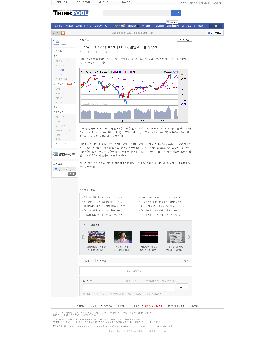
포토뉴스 (57, 106)
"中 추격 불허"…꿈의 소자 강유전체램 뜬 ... (105, 210)
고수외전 (146, 26)
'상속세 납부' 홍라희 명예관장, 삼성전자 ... (105, 197)
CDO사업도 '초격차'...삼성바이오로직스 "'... (105, 205)
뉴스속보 (57, 50)
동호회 (79, 26)
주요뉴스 (57, 55)
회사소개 (94, 306)
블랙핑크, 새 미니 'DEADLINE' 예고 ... (149, 249)
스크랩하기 (105, 260)
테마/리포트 (62, 97)
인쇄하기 (89, 260)
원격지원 (217, 3)
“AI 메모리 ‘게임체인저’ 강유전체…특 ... (160, 210)
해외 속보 (60, 117)
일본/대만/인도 (63, 130)
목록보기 (186, 260)
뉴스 (107, 26)
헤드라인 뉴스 (62, 61)
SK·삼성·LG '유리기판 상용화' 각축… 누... (104, 201)
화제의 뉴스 (61, 78)
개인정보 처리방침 (154, 306)
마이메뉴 (215, 26)
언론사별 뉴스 (60, 144)
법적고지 (194, 306)
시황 (58, 93)
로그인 (183, 3)
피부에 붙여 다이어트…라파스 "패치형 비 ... (162, 197)
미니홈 (207, 3)
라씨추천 (160, 26)
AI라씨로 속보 (62, 83)
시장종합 (60, 69)
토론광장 (58, 26)
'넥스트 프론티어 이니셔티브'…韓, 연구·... (104, 214)
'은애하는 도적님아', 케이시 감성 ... (123, 249)
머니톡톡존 (133, 26)
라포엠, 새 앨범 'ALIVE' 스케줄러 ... (175, 249)
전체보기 (60, 88)
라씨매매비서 (173, 26)
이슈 (89, 26)
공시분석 (60, 101)
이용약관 (135, 306)
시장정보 (98, 26)
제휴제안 (122, 306)
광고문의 (108, 306)
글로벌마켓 (59, 112)
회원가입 (194, 3)
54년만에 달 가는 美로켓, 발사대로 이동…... (162, 205)
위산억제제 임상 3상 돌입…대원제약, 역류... (162, 201)
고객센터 (81, 306)
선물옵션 (69, 26)
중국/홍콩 (60, 125)
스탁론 (200, 26)
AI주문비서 (187, 26)
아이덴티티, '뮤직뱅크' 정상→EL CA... (96, 249)
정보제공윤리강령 (176, 306)
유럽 (58, 134)
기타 (58, 138)
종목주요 (60, 74)
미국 (58, 121)
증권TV (120, 26)
